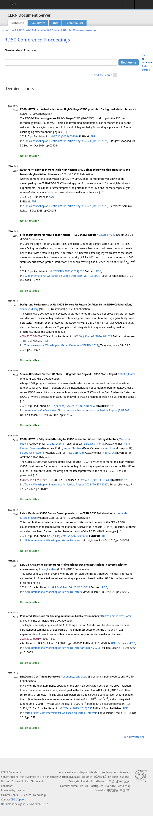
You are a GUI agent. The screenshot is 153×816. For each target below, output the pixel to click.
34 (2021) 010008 (69, 536)
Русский (110, 786)
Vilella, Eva (109, 453)
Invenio (20, 790)
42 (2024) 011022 (93, 336)
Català (76, 777)
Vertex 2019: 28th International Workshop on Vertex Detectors (60, 713)
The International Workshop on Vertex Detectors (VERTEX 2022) (61, 345)
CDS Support (18, 799)
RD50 (63, 30)
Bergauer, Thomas (94, 443)
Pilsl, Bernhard (75, 453)
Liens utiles (141, 5)
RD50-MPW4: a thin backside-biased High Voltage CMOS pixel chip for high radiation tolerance (77, 109)
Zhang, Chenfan (56, 443)
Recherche (17, 23)
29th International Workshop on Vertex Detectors (53, 540)
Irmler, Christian (72, 448)
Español (125, 777)
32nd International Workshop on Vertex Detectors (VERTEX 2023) (62, 276)
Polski (84, 786)
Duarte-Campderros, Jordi (116, 616)
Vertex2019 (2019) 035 (76, 708)
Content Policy (19, 781)
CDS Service (24, 795)
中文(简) (112, 790)
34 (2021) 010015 (71, 587)
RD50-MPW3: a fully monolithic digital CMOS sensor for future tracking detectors (69, 439)
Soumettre (38, 23)
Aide (55, 23)
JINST (53, 197)
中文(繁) (125, 790)
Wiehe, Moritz (128, 374)
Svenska (100, 790)
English (113, 777)
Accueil (5, 30)
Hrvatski (86, 781)
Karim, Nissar (108, 448)
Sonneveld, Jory (29, 309)
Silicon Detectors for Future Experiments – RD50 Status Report (58, 235)
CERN (12, 4)
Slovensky (123, 786)
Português (96, 786)
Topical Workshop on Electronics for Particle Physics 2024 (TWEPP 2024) (66, 141)
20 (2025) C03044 (64, 136)
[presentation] (93, 257)
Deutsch (87, 777)
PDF (93, 136)
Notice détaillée (29, 156)
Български (63, 777)
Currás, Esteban (48, 569)
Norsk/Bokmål (69, 786)
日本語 (110, 781)
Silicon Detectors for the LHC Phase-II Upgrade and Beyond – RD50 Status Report (68, 374)
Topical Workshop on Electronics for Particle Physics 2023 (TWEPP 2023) (66, 206)
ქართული (123, 781)
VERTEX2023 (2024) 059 (67, 271)
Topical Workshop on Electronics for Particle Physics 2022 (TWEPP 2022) (66, 484)
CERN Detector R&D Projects (45, 30)
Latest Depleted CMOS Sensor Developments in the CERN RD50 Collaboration (66, 513)
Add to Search (103, 75)
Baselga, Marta (107, 235)
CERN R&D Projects (20, 30)
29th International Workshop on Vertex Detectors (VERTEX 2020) (62, 648)
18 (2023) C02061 (95, 480)
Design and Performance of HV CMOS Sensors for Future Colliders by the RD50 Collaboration (75, 304)
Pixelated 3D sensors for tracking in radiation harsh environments (59, 616)
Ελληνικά (100, 777)
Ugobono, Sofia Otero (74, 676)
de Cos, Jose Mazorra (32, 453)
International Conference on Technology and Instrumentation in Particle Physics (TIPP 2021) (78, 410)
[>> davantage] (134, 737)
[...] (65, 132)
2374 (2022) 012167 (72, 406)
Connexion (128, 5)
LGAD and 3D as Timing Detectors (40, 676)
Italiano (99, 781)
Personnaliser (74, 23)
